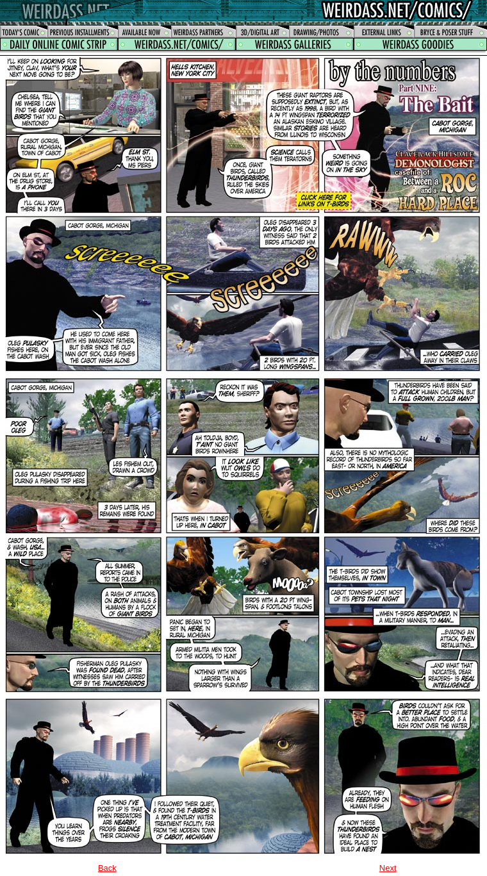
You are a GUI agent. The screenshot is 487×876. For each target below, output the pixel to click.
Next (388, 868)
